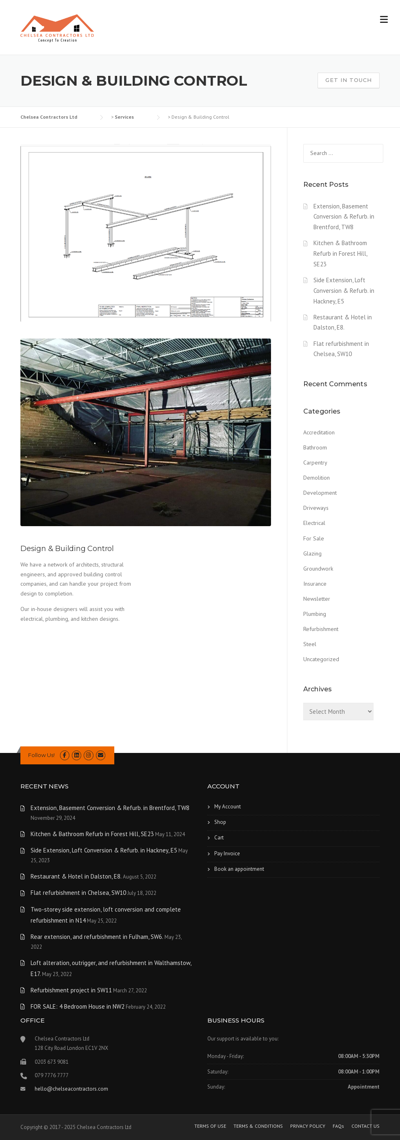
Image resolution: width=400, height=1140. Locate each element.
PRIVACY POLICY (307, 1126)
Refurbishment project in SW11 (71, 990)
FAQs (338, 1126)
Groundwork (318, 568)
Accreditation (319, 432)
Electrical (314, 523)
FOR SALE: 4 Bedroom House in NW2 (77, 1006)
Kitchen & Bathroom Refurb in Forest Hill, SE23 (340, 253)
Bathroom (315, 447)
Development (320, 492)
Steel (309, 644)
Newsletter (316, 598)
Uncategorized (321, 659)
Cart (219, 837)
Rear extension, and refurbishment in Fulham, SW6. (97, 937)
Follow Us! (41, 755)
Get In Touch (348, 80)
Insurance (315, 583)
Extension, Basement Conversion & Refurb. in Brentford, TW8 (343, 216)
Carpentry (315, 462)
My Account (227, 806)
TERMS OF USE (210, 1126)
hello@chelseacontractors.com (71, 1088)
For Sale (313, 538)
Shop (220, 822)
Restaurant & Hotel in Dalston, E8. (76, 876)
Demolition (316, 477)
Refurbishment (320, 629)
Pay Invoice (227, 853)
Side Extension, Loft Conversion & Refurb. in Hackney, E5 (343, 290)
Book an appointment (239, 869)
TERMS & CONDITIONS (258, 1126)
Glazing (312, 553)
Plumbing (314, 614)
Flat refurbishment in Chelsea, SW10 (78, 893)
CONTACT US (365, 1126)
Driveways (316, 507)
